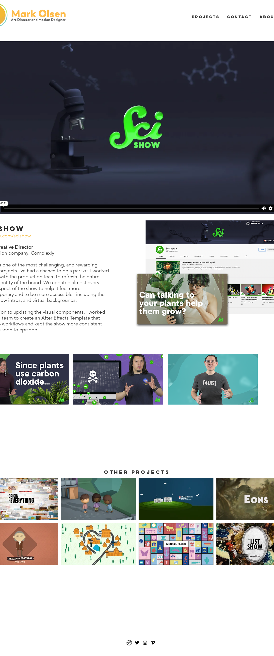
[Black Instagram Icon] (145, 642)
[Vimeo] (153, 642)
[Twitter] (137, 642)
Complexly (42, 253)
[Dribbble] (129, 642)
